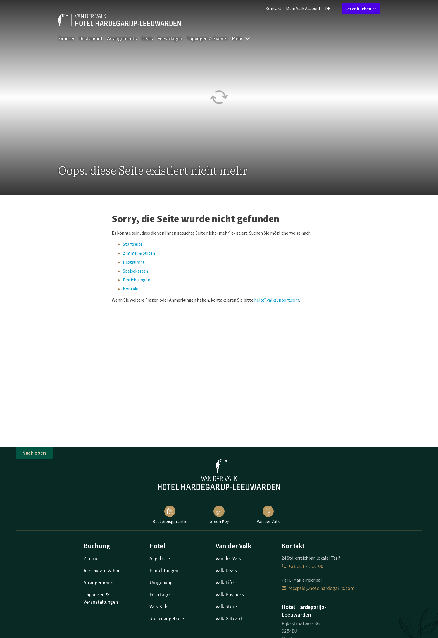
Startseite (132, 244)
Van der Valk (268, 515)
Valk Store (226, 606)
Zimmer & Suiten (139, 253)
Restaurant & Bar (102, 570)
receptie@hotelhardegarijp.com (318, 588)
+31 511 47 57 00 (302, 566)
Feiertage (159, 594)
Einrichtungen (136, 280)
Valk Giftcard (229, 618)
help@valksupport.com (276, 300)
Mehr (241, 38)
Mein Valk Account (303, 8)
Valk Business (230, 594)
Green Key (219, 515)
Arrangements (122, 38)
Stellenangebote (166, 618)
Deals (147, 38)
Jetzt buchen (360, 8)
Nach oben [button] (34, 453)
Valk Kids (158, 606)
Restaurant (91, 38)
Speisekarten (135, 271)
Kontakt (273, 8)
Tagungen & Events (207, 38)
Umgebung (161, 582)
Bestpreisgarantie (170, 515)
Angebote (159, 558)
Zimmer (66, 38)
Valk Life (225, 582)
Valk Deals (226, 570)
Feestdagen (169, 38)
